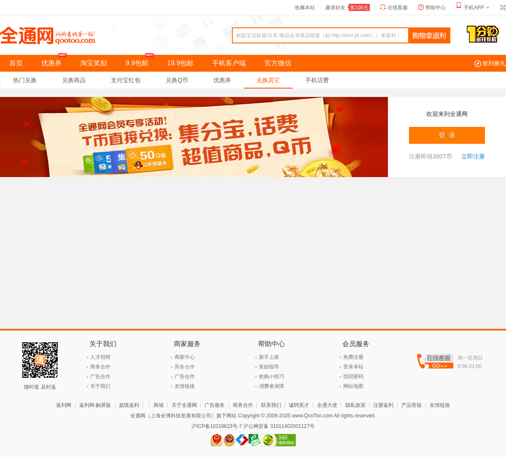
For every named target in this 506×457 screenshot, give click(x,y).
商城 (158, 405)
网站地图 (353, 386)
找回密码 (353, 376)
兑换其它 (268, 80)
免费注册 (353, 357)
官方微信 (277, 63)
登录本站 (353, 367)
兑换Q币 (177, 80)
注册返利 (383, 405)
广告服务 (215, 405)
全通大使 (327, 405)
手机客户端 (229, 63)
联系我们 (271, 405)
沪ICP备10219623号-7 (216, 426)
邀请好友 (347, 8)
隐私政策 (355, 405)
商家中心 (185, 357)
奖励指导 (269, 367)
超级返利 (129, 405)
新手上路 (269, 357)
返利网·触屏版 (95, 405)
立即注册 (473, 156)
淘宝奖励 (93, 63)
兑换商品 (74, 80)
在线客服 (398, 8)
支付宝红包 (125, 80)
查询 (429, 35)
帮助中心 (435, 8)
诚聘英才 (299, 405)
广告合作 (100, 376)
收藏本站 (305, 8)
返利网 (63, 405)
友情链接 (185, 386)
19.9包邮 (180, 63)
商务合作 (100, 367)
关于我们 (100, 386)
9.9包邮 (142, 61)
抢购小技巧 (271, 376)
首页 (16, 63)
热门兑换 (25, 80)
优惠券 (56, 61)
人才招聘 (100, 357)
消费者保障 (271, 386)
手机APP (474, 8)
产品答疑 (411, 405)
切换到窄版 (502, 8)
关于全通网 (184, 405)
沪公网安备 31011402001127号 (279, 426)
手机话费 (317, 80)
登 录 (447, 135)
